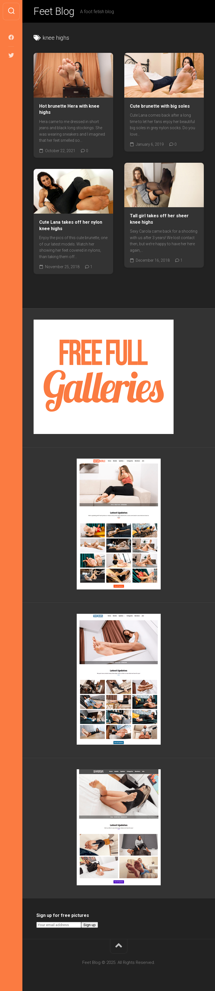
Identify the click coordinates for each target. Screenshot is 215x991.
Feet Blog (54, 11)
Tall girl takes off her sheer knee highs (159, 219)
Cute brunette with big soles (160, 106)
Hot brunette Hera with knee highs (69, 109)
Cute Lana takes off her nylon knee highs (70, 225)
